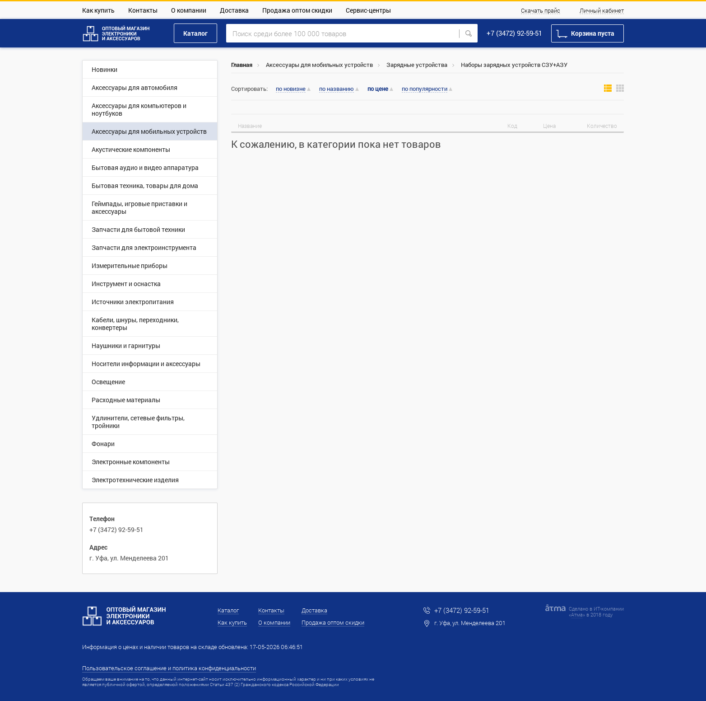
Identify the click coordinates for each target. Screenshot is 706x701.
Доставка (234, 10)
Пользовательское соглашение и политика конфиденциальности (169, 668)
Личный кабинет (602, 11)
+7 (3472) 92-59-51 (514, 33)
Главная (241, 65)
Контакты (143, 10)
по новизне (291, 89)
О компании (188, 10)
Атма (577, 614)
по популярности (424, 89)
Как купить (98, 10)
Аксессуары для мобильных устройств (319, 65)
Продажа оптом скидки (297, 10)
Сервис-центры (368, 10)
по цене (377, 88)
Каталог (195, 33)
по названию (336, 89)
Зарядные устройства (416, 65)
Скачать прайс (540, 11)
